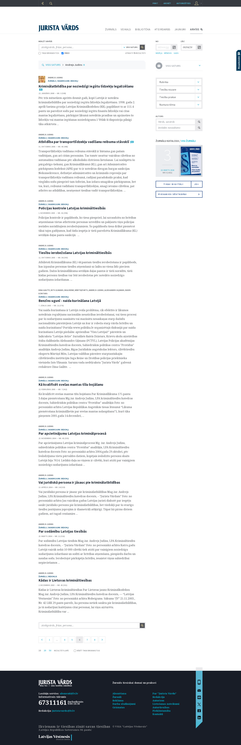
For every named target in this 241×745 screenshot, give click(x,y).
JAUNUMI (180, 29)
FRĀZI (65, 53)
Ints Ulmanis (57, 290)
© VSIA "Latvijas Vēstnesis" (129, 726)
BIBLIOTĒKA (142, 29)
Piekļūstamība (161, 710)
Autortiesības (161, 707)
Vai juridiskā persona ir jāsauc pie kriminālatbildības (79, 482)
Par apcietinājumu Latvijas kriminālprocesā (72, 433)
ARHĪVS (194, 29)
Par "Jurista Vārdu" (164, 693)
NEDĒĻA (159, 53)
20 (45, 650)
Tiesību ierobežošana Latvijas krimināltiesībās (75, 252)
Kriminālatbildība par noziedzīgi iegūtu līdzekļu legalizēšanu (86, 86)
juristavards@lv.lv (63, 710)
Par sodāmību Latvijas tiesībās (62, 531)
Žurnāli (117, 697)
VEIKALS (126, 29)
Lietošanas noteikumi (166, 703)
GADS (176, 53)
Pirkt (155, 3)
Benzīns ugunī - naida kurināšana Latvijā (69, 300)
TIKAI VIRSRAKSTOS (48, 53)
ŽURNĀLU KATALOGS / (176, 140)
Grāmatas (118, 707)
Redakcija (158, 697)
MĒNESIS (168, 53)
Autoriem (158, 700)
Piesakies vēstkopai (178, 194)
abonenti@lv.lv (69, 693)
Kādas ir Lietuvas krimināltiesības (65, 580)
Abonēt (167, 3)
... (57, 639)
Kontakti (157, 714)
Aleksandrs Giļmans (114, 290)
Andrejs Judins (73, 64)
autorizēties (183, 3)
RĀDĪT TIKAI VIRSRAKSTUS (87, 650)
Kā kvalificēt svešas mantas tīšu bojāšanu (70, 384)
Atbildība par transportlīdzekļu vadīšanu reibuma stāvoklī (83, 141)
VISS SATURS (53, 64)
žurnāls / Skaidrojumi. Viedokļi (63, 81)
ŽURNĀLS (111, 29)
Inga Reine (69, 290)
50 (50, 650)
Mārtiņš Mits (81, 290)
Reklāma (118, 700)
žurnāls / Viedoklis (47, 576)
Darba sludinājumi (124, 703)
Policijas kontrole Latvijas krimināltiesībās (72, 208)
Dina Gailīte (44, 290)
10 (39, 650)
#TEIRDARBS (162, 29)
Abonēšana (119, 693)
